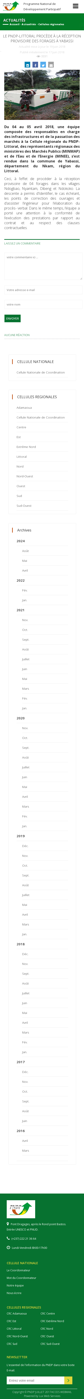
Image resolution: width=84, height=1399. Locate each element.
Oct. (25, 630)
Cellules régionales (51, 24)
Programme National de (42, 6)
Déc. (25, 846)
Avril (25, 570)
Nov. (25, 620)
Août (25, 551)
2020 (21, 718)
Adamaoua (24, 407)
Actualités (29, 24)
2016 (21, 1130)
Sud (19, 496)
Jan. (24, 600)
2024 (21, 541)
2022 (21, 580)
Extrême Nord (26, 447)
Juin (24, 669)
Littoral (22, 456)
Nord (20, 466)
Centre (21, 427)
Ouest (21, 486)
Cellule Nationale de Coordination (41, 372)
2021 (21, 610)
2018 (21, 944)
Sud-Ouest (24, 505)
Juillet (26, 659)
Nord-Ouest (25, 476)
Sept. (25, 639)
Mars (25, 688)
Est (19, 437)
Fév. (25, 590)
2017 (21, 1062)
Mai (24, 560)
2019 (21, 836)
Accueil (14, 24)
